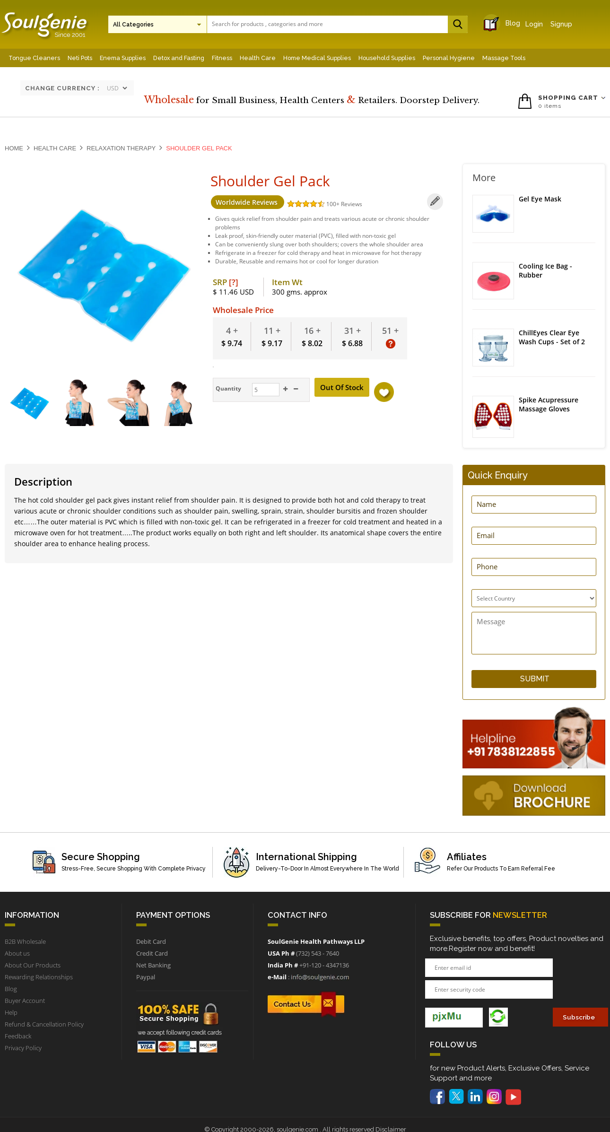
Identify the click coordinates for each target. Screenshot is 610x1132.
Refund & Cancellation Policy (44, 1024)
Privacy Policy (23, 1048)
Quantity (227, 388)
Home (14, 148)
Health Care (55, 148)
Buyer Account (25, 1000)
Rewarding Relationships (39, 977)
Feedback (18, 1036)
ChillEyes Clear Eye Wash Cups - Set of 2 (552, 338)
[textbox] (334, 24)
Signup (561, 24)
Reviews (351, 204)
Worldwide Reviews (247, 202)
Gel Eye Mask (540, 199)
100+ (333, 204)
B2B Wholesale (25, 941)
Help (11, 1012)
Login (534, 24)
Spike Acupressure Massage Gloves (548, 404)
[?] (233, 282)
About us (17, 953)
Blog (504, 23)
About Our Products (33, 965)
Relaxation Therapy (121, 148)
